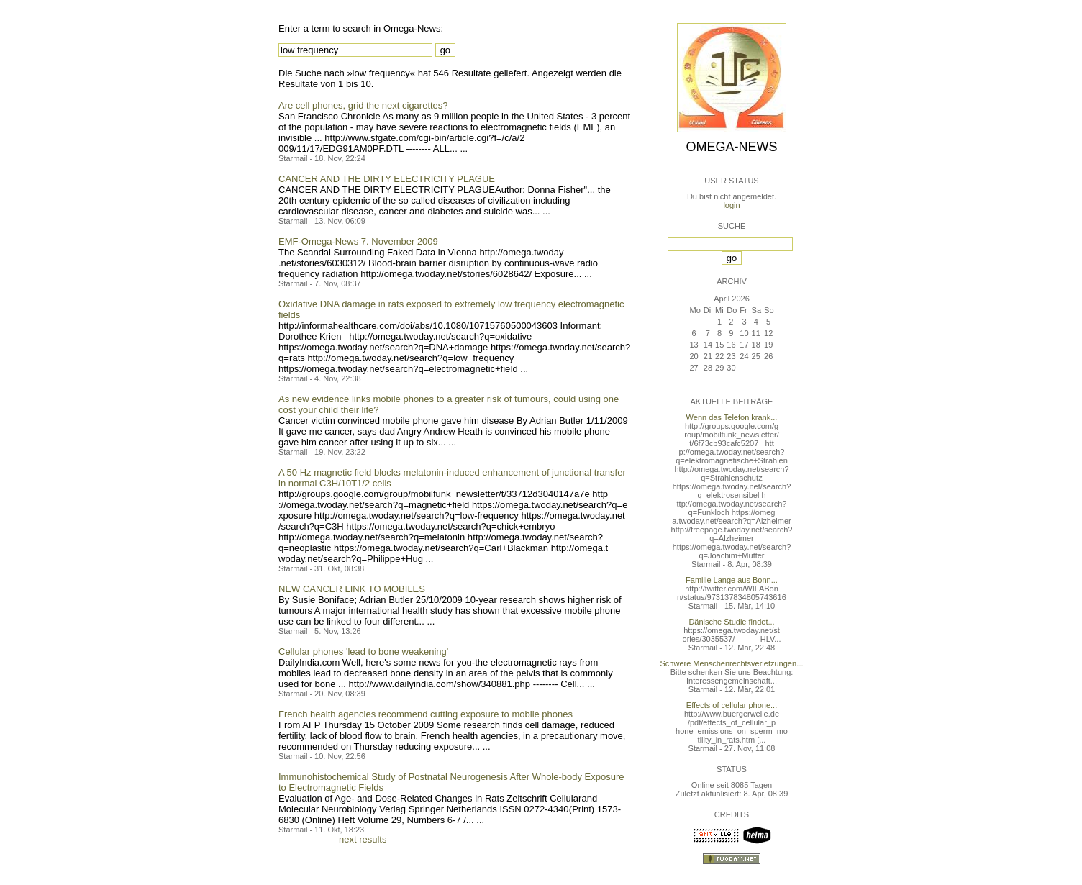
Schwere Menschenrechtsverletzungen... (732, 663)
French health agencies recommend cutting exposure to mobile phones (425, 714)
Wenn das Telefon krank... (732, 417)
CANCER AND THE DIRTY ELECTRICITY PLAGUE (386, 178)
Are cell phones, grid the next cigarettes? (363, 105)
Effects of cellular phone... (731, 705)
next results (362, 839)
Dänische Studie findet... (731, 621)
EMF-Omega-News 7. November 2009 (358, 241)
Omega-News (731, 147)
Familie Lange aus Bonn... (732, 580)
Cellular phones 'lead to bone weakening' (363, 651)
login (731, 205)
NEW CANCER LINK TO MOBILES (351, 589)
